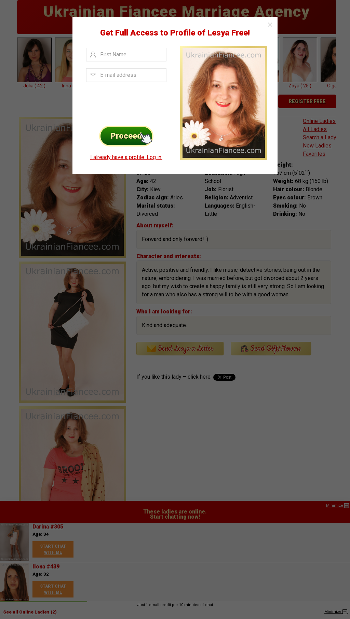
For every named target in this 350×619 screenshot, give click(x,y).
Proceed (132, 136)
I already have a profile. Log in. (126, 157)
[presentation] (124, 102)
